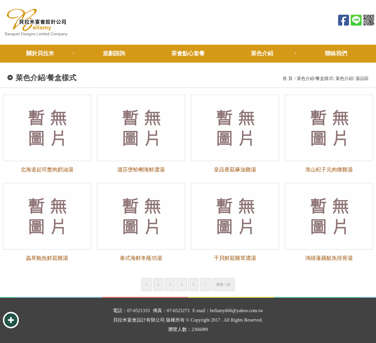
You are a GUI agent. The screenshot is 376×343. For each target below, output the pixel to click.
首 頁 (288, 78)
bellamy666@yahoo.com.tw (236, 310)
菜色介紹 (262, 53)
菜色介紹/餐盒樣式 (315, 78)
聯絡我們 (336, 53)
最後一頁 (223, 284)
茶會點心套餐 (188, 53)
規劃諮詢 (114, 53)
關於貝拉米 (40, 53)
